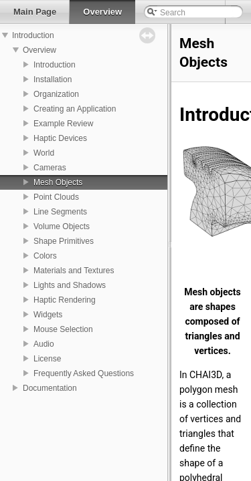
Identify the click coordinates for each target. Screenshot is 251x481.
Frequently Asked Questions (83, 373)
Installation (52, 79)
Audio (43, 344)
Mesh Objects (57, 182)
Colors (45, 256)
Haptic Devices (60, 138)
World (43, 153)
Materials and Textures (73, 270)
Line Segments (60, 211)
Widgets (47, 314)
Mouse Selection (63, 329)
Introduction (33, 35)
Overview (39, 50)
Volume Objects (61, 226)
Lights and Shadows (69, 285)
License (47, 358)
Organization (56, 94)
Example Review (63, 123)
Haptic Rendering (64, 300)
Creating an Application (74, 109)
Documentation (50, 388)
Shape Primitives (63, 241)
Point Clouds (56, 197)
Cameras (49, 167)
